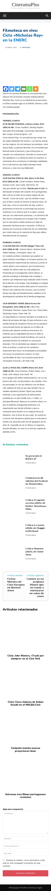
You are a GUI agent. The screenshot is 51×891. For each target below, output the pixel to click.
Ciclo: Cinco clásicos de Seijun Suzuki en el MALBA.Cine (25, 703)
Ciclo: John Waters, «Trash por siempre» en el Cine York (25, 657)
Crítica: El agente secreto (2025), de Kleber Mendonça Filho (35, 504)
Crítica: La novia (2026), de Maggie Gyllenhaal (35, 528)
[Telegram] (17, 89)
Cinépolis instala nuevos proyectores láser (25, 749)
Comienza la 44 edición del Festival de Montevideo (36, 481)
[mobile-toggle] (4, 15)
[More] (35, 89)
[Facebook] (5, 89)
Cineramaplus (30, 463)
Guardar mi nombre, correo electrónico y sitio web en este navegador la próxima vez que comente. (24, 863)
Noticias (26, 47)
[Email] (23, 89)
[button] (47, 15)
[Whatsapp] (29, 89)
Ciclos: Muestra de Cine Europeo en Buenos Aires (16, 584)
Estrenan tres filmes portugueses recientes (25, 796)
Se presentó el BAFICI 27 (33, 457)
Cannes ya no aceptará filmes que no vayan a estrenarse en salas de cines (35, 587)
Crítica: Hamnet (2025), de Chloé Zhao (34, 552)
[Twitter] (11, 89)
